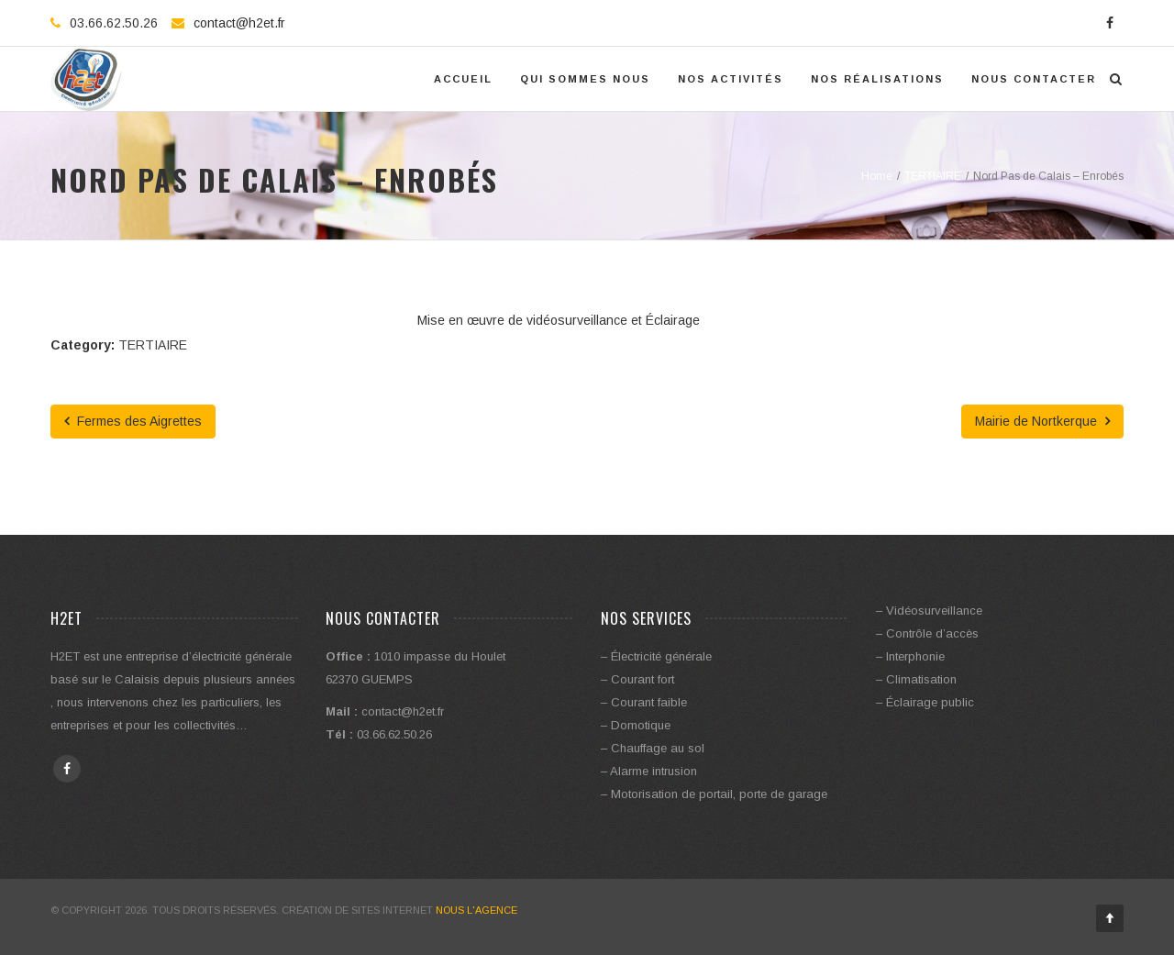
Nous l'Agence (476, 910)
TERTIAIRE (152, 345)
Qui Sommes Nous (585, 78)
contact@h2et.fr (239, 23)
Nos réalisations (877, 78)
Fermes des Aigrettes (133, 421)
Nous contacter (1033, 78)
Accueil (463, 78)
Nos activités (730, 78)
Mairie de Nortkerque (1042, 421)
